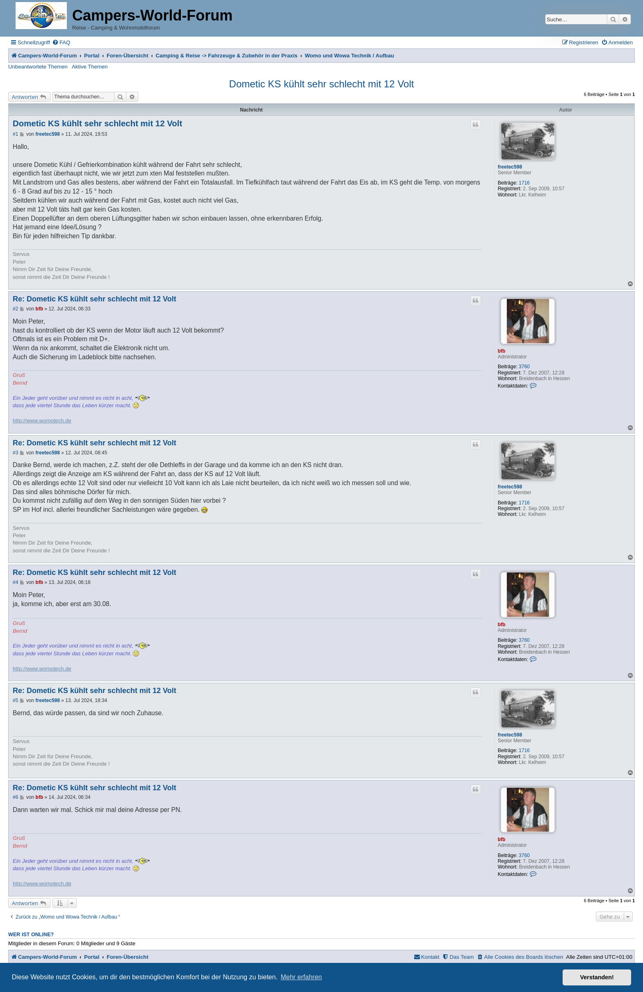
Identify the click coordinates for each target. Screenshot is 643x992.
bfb (502, 351)
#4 (15, 582)
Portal (91, 55)
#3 (15, 453)
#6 (15, 797)
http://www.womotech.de (42, 420)
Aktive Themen (90, 67)
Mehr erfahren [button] (301, 977)
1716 (524, 183)
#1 (15, 134)
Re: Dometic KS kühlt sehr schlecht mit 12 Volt (94, 299)
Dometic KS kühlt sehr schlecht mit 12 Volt (321, 83)
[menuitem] (61, 42)
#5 (15, 700)
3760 (524, 366)
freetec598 (510, 167)
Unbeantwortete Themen (38, 67)
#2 (15, 309)
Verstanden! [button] (597, 977)
